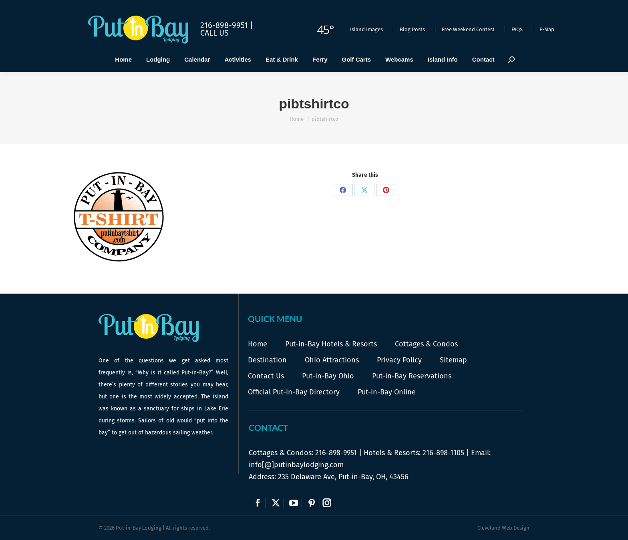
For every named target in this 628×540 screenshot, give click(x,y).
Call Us (214, 33)
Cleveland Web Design (503, 528)
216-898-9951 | (226, 25)
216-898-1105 (443, 452)
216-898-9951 (336, 452)
